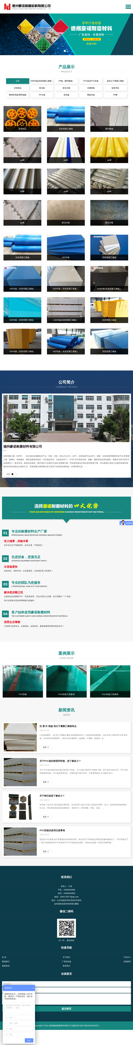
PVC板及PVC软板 (92, 81)
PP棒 (118, 96)
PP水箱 (41, 96)
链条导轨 (117, 89)
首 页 (4, 972)
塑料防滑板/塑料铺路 (15, 96)
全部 (15, 81)
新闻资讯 (6, 981)
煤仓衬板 (66, 89)
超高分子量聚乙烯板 (117, 81)
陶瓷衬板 (92, 96)
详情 (9, 479)
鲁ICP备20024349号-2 (89, 1041)
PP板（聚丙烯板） (66, 81)
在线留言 (127, 977)
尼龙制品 (15, 89)
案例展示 (6, 977)
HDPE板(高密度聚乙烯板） (40, 81)
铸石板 (41, 89)
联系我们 (66, 981)
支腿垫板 (92, 89)
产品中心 (127, 972)
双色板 (66, 96)
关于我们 (66, 972)
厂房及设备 (66, 977)
